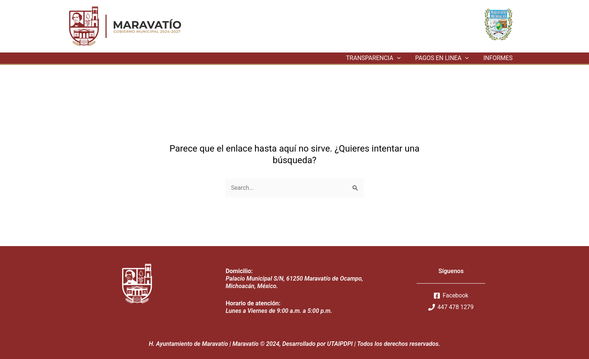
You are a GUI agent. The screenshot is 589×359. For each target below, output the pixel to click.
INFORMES (499, 58)
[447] (451, 307)
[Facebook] (451, 295)
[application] (403, 58)
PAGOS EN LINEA (446, 58)
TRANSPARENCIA (379, 58)
